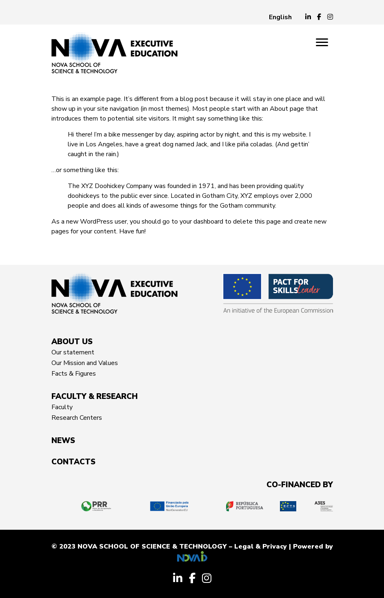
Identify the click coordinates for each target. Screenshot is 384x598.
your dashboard (201, 221)
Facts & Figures (73, 373)
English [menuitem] (280, 17)
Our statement (72, 352)
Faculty (62, 407)
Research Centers (76, 417)
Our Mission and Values (84, 362)
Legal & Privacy (260, 546)
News (63, 440)
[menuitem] (280, 17)
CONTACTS (73, 462)
